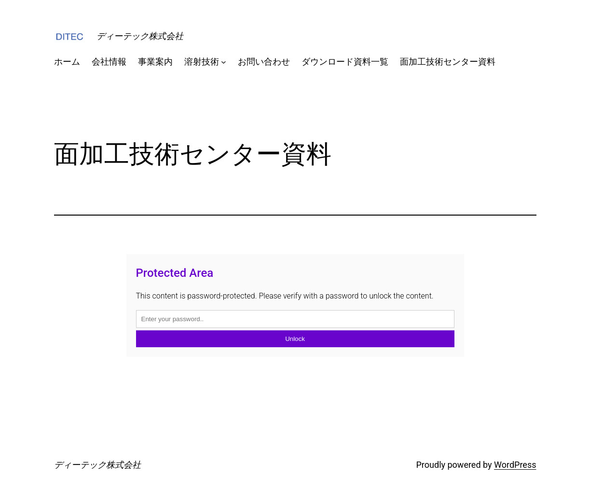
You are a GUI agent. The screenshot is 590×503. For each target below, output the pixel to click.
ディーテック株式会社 (139, 36)
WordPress (515, 465)
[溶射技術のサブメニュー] (223, 62)
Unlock (295, 338)
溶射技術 (201, 61)
